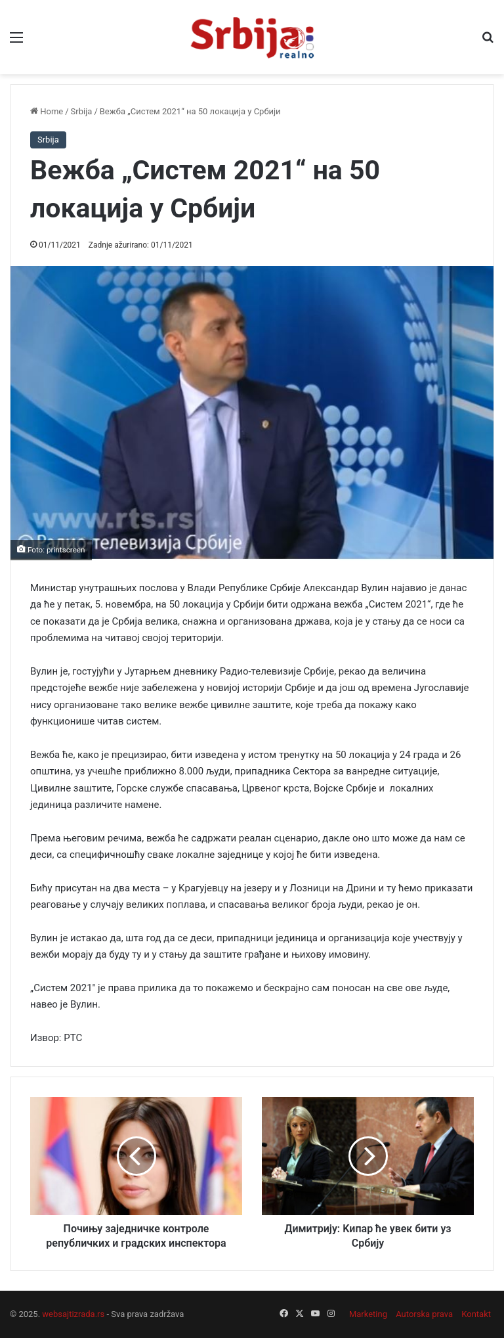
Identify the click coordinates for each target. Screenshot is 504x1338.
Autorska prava (424, 1314)
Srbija (82, 111)
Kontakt (476, 1314)
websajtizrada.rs (73, 1314)
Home (46, 111)
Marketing (368, 1314)
